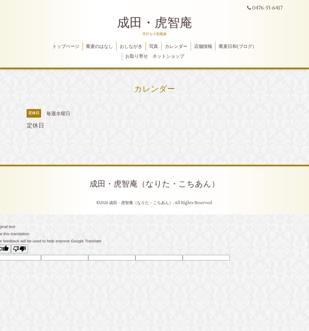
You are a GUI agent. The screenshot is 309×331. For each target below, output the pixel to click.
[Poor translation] (19, 249)
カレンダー (176, 46)
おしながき (131, 46)
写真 (153, 46)
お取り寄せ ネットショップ (154, 56)
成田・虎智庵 (154, 23)
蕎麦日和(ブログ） (238, 46)
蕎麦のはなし (99, 46)
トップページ (65, 46)
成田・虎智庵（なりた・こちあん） (154, 184)
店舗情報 (203, 46)
